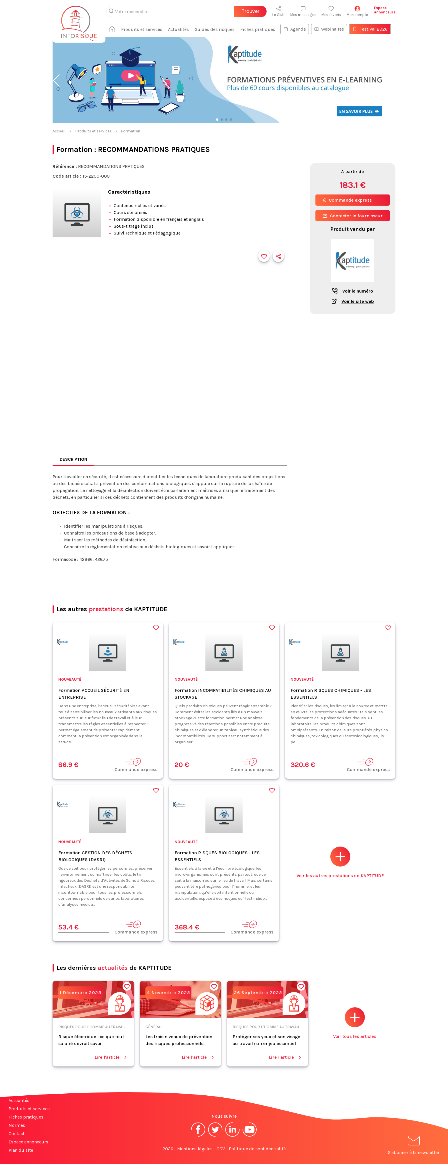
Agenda (297, 29)
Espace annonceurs (28, 1142)
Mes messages (303, 11)
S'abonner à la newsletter (413, 1146)
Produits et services (144, 29)
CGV (221, 1149)
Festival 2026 (372, 29)
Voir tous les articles (354, 1023)
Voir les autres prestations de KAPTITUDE (340, 863)
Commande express (347, 200)
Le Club (278, 11)
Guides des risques (217, 29)
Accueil (59, 131)
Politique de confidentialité (257, 1149)
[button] (56, 80)
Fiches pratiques (260, 29)
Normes (17, 1125)
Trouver (250, 11)
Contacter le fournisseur (353, 216)
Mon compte (357, 11)
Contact (17, 1134)
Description (74, 459)
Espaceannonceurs (384, 10)
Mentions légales (195, 1149)
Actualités (180, 29)
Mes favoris (331, 11)
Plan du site (21, 1150)
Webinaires (331, 29)
